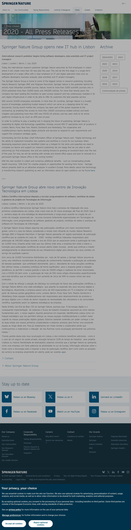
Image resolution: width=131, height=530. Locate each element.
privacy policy (15, 509)
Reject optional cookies (41, 523)
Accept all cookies (13, 524)
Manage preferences (11, 515)
